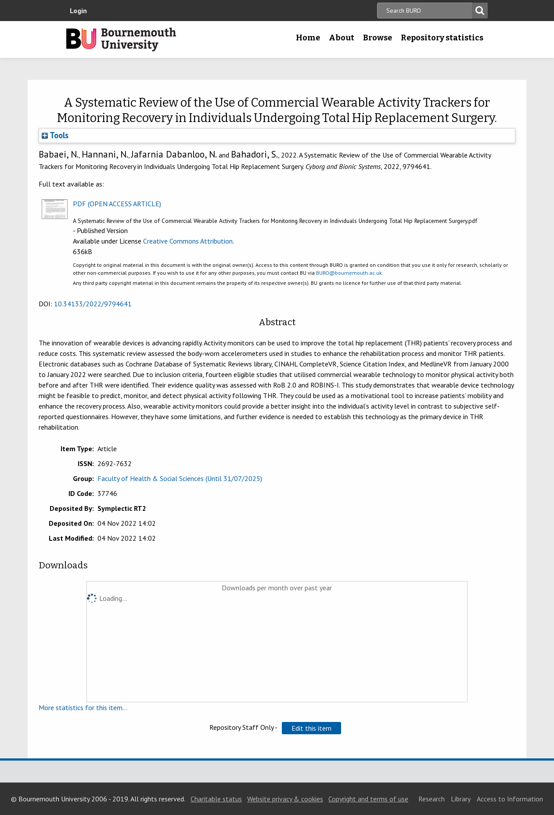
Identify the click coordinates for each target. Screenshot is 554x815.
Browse (377, 38)
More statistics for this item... (83, 707)
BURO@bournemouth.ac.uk (349, 272)
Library (461, 798)
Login (78, 10)
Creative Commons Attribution (188, 241)
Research (431, 798)
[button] (311, 728)
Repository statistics (442, 38)
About (341, 38)
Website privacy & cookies (285, 798)
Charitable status (216, 798)
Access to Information (510, 798)
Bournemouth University (121, 39)
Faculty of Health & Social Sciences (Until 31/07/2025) (179, 478)
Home (308, 38)
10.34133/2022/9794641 (93, 303)
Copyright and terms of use (368, 798)
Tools (55, 135)
